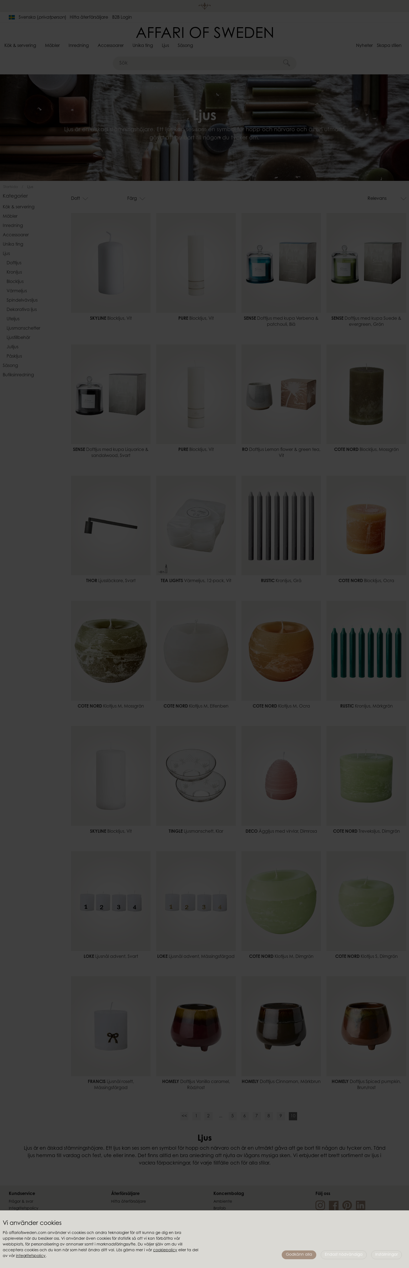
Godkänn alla (299, 1255)
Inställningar (386, 1255)
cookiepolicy (165, 1250)
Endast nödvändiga (344, 1255)
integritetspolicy (31, 1256)
